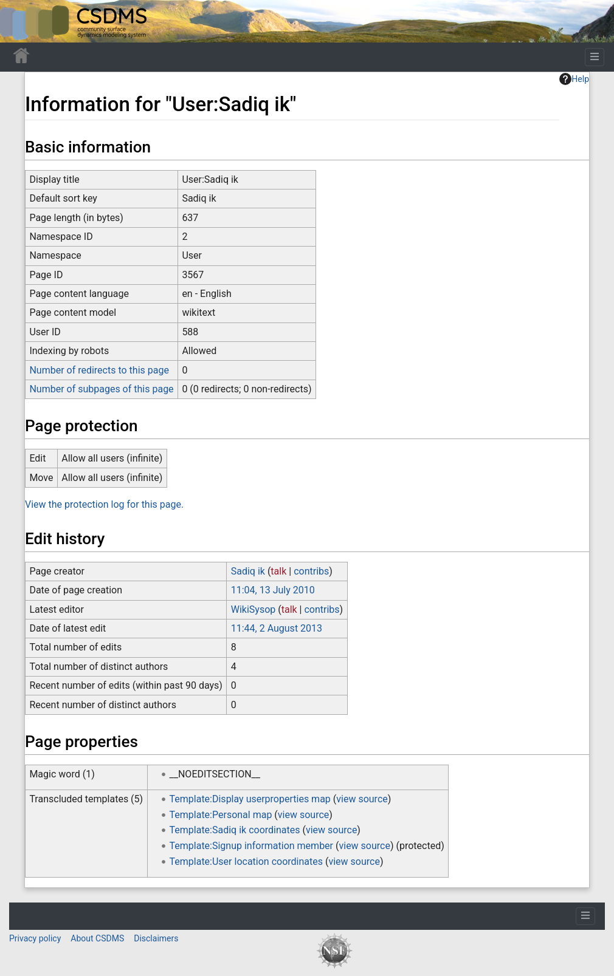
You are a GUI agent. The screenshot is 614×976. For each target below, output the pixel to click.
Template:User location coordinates (246, 861)
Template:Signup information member (252, 845)
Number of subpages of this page (101, 389)
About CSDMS (97, 938)
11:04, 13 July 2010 (273, 590)
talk (278, 571)
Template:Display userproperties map (250, 799)
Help (574, 79)
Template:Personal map (221, 815)
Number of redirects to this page (99, 370)
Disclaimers (156, 938)
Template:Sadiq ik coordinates (235, 830)
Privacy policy (35, 938)
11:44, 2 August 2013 (276, 628)
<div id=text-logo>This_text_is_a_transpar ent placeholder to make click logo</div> (19, 21)
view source (361, 799)
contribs (311, 571)
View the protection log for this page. (104, 504)
